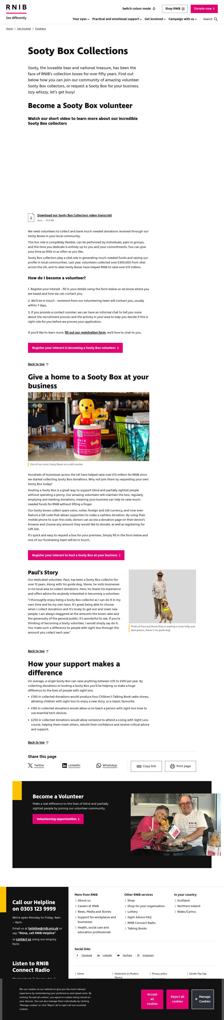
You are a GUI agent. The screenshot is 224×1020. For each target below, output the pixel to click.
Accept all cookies (152, 999)
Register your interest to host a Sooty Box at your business (76, 555)
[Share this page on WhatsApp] (112, 765)
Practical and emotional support (117, 19)
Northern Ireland (188, 906)
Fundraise (40, 28)
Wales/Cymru (186, 912)
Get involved (155, 19)
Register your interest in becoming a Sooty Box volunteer (75, 348)
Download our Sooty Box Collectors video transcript (74, 215)
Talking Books (137, 928)
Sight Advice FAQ (140, 917)
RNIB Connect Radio (142, 923)
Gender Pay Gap (197, 973)
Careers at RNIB (88, 906)
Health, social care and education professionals (94, 930)
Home (9, 28)
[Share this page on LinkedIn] (77, 765)
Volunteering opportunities (58, 819)
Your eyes (81, 19)
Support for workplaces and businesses (97, 919)
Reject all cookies (177, 999)
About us (84, 901)
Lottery (133, 912)
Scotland (183, 901)
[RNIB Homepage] (16, 14)
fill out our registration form (85, 333)
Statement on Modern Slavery (126, 975)
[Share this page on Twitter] (43, 765)
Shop (131, 901)
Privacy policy (159, 973)
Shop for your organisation (146, 906)
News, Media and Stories (94, 912)
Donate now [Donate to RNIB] (204, 9)
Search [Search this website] (210, 19)
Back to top (36, 364)
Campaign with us (183, 19)
